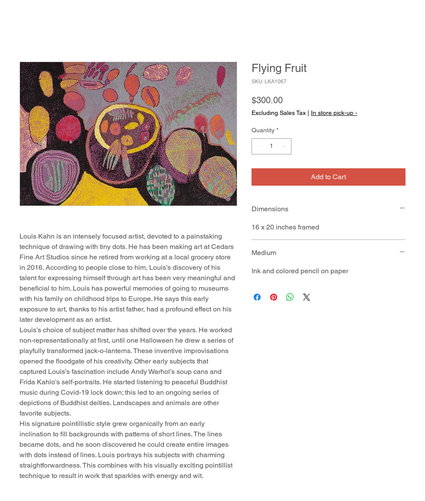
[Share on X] (306, 297)
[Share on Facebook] (257, 297)
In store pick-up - (334, 112)
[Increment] (284, 146)
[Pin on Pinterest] (273, 297)
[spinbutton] (271, 146)
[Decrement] (258, 146)
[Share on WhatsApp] (290, 297)
